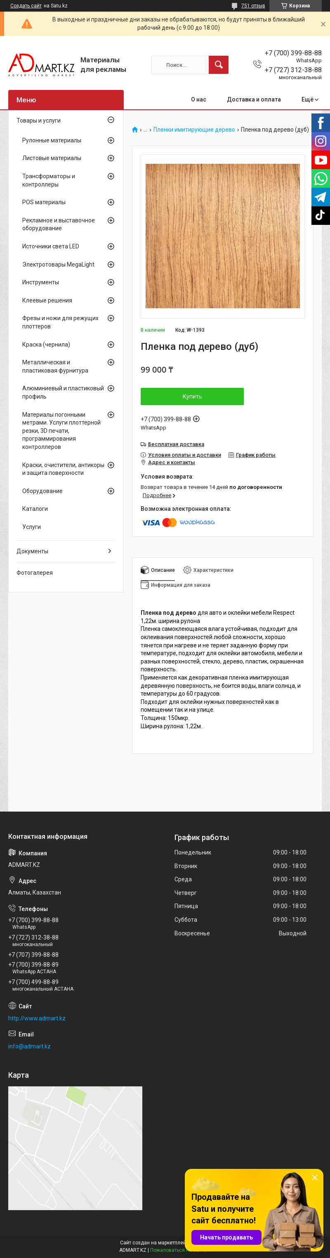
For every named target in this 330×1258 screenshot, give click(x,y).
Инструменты (40, 282)
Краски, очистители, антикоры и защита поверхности (63, 469)
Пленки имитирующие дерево (194, 130)
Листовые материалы (51, 158)
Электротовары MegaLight (58, 264)
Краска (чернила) (46, 344)
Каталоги (35, 508)
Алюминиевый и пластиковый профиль (63, 392)
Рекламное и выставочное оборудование (58, 224)
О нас (198, 99)
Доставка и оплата (254, 99)
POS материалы (44, 202)
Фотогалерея (34, 572)
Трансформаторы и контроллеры (48, 180)
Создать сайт (26, 6)
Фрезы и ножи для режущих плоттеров (60, 322)
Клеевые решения (47, 300)
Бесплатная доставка (176, 444)
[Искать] (219, 65)
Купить (192, 396)
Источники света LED (50, 246)
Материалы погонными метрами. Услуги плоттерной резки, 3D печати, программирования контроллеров (61, 430)
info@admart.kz (29, 1046)
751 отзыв (253, 6)
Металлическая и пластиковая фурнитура (55, 366)
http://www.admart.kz (37, 1018)
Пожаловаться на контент (180, 1250)
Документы (32, 551)
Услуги (31, 527)
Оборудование (42, 491)
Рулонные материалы (51, 140)
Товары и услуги (38, 120)
